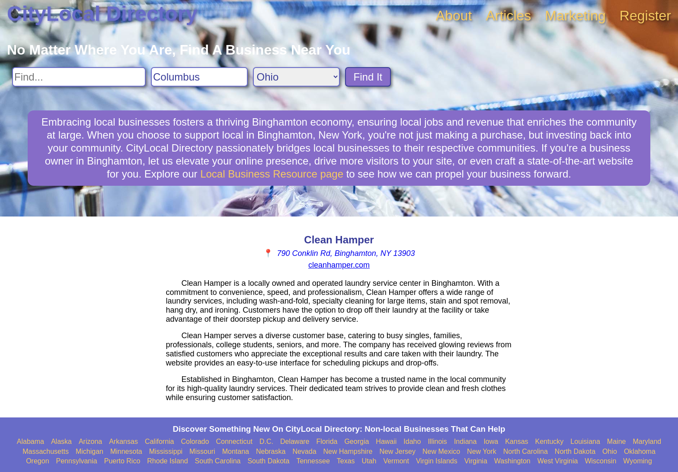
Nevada (304, 451)
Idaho (412, 441)
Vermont (396, 461)
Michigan (89, 451)
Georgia (356, 441)
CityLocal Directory (102, 13)
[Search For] (79, 77)
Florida (327, 441)
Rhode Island (167, 461)
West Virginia (557, 461)
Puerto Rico (122, 461)
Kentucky (549, 441)
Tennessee (312, 461)
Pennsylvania (76, 461)
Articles (508, 15)
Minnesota (126, 451)
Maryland (647, 441)
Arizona (90, 441)
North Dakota (575, 451)
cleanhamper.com (339, 265)
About (454, 15)
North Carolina (525, 451)
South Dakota (268, 461)
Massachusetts (45, 451)
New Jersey (397, 451)
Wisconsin (600, 461)
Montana (235, 451)
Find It (368, 77)
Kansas (516, 441)
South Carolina (218, 461)
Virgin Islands (436, 461)
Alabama (30, 441)
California (159, 441)
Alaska (61, 441)
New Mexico (441, 451)
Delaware (295, 441)
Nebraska (270, 451)
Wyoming (637, 461)
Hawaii (386, 441)
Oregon (37, 461)
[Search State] (296, 77)
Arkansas (123, 441)
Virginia (475, 461)
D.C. (266, 441)
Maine (616, 441)
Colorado (195, 441)
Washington (512, 461)
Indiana (465, 441)
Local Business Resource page (271, 174)
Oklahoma (640, 451)
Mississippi (165, 451)
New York (481, 451)
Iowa (490, 441)
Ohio (609, 451)
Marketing (575, 15)
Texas (346, 461)
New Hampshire (348, 451)
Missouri (202, 451)
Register (645, 15)
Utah (369, 461)
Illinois (437, 441)
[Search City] (199, 77)
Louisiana (585, 441)
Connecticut (234, 441)
